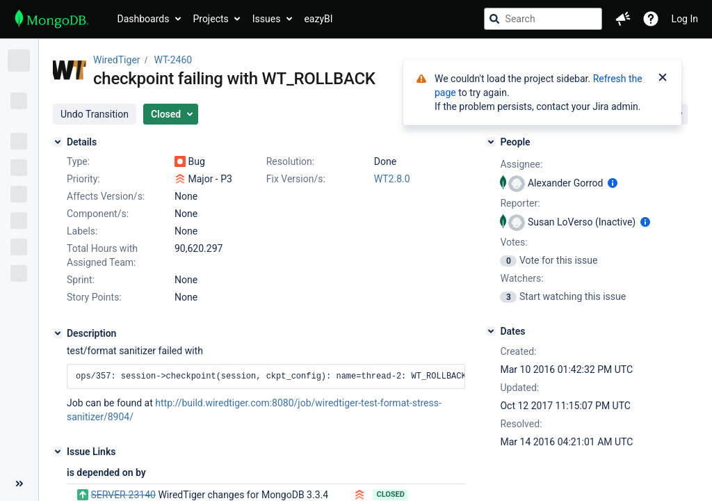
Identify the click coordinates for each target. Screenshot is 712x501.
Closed (390, 494)
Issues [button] (266, 18)
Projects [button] (210, 18)
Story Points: (94, 297)
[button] (623, 19)
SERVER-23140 (122, 494)
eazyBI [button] (318, 18)
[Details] (58, 142)
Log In (685, 18)
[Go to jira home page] (52, 19)
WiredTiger (116, 59)
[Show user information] (612, 183)
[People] (491, 142)
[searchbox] (543, 19)
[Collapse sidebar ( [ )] (19, 483)
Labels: (82, 231)
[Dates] (491, 331)
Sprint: (81, 279)
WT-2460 (173, 59)
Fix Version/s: (295, 178)
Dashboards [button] (144, 18)
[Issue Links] (58, 451)
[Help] (651, 19)
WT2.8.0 (392, 178)
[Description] (58, 333)
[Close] (663, 79)
